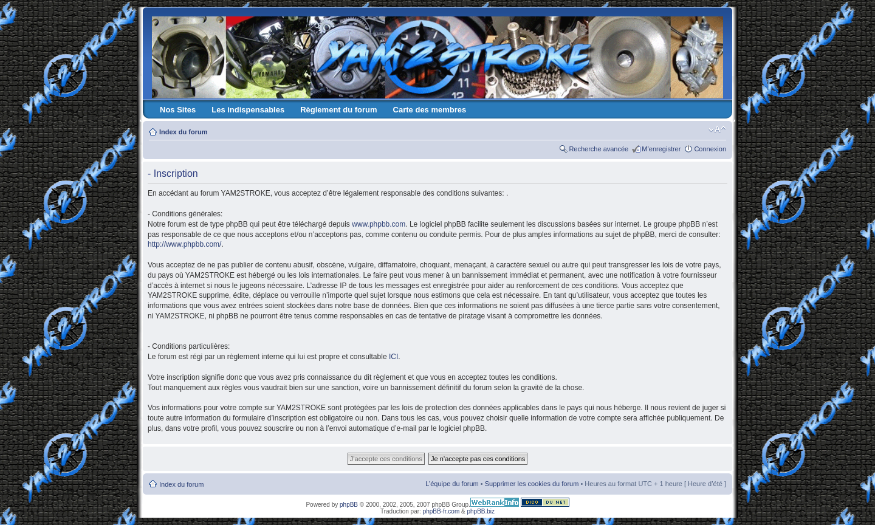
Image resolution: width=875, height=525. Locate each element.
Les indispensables (247, 109)
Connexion (710, 149)
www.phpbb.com (378, 224)
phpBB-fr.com (441, 511)
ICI (393, 356)
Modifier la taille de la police (717, 129)
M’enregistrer (661, 149)
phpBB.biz (481, 511)
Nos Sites (178, 109)
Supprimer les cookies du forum (532, 483)
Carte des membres (430, 109)
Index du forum (183, 132)
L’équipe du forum (451, 483)
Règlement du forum (338, 109)
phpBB (349, 504)
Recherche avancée (598, 149)
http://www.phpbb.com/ (184, 244)
